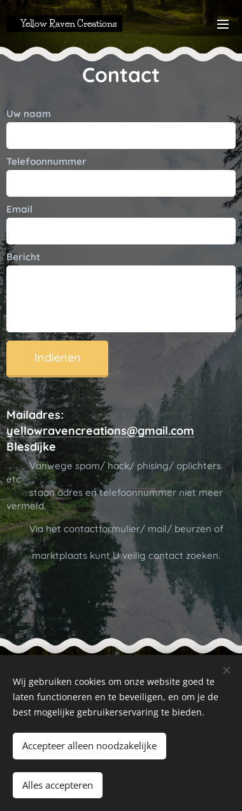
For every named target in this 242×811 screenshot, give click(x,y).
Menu (223, 24)
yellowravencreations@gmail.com (100, 430)
